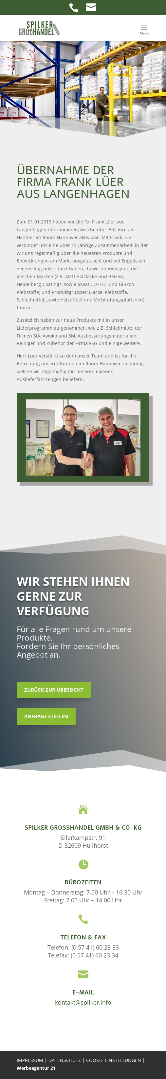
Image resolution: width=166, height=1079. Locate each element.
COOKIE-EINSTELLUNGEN (114, 1060)
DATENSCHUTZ (65, 1060)
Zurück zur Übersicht (53, 689)
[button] (144, 32)
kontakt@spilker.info (83, 1002)
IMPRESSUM (30, 1060)
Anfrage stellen (46, 716)
